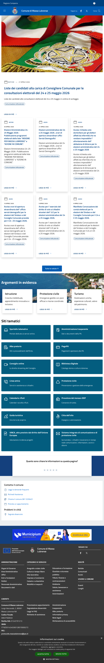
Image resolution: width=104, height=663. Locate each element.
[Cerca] (99, 11)
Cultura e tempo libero (36, 571)
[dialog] (52, 649)
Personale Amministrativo (11, 584)
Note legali (56, 617)
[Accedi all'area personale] (94, 3)
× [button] (101, 638)
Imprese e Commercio (35, 578)
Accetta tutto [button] (43, 654)
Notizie (11, 82)
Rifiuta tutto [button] (61, 654)
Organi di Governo (8, 568)
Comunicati (82, 571)
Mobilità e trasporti (34, 584)
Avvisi (43, 122)
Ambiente (56, 584)
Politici (4, 581)
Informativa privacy (60, 614)
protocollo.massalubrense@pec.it (14, 633)
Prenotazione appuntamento (38, 605)
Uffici (3, 574)
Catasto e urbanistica (35, 581)
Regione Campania (10, 3)
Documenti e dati (8, 587)
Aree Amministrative (9, 571)
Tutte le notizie (52, 268)
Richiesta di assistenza (36, 614)
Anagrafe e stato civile (36, 568)
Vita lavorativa (32, 574)
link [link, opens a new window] (74, 649)
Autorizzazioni (58, 593)
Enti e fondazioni (8, 578)
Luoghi (81, 588)
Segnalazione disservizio (36, 608)
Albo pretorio (57, 611)
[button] (52, 659)
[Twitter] (86, 10)
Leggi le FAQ (32, 611)
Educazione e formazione (62, 568)
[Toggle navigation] (4, 10)
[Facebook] (80, 10)
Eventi (80, 585)
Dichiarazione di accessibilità (63, 621)
